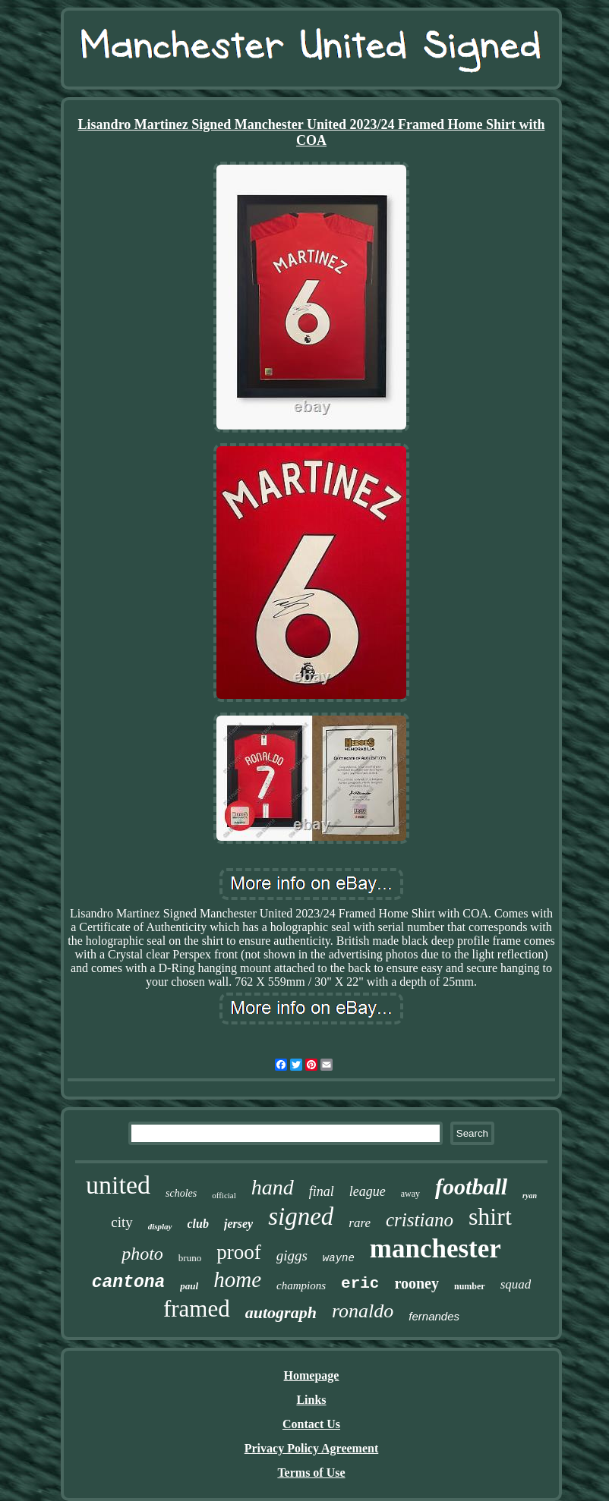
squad (516, 1284)
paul (189, 1286)
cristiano (419, 1220)
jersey (238, 1223)
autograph (281, 1312)
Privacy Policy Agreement (312, 1448)
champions (301, 1285)
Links (311, 1399)
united (118, 1185)
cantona (129, 1282)
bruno (189, 1257)
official (224, 1195)
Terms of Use (311, 1472)
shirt (490, 1216)
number (469, 1286)
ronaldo (362, 1311)
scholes (181, 1193)
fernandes (434, 1316)
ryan (529, 1195)
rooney (416, 1283)
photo (142, 1253)
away (410, 1193)
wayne (339, 1258)
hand (272, 1187)
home (237, 1279)
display (160, 1226)
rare (360, 1223)
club (198, 1223)
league (367, 1191)
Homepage (311, 1375)
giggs (292, 1255)
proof (238, 1252)
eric (360, 1283)
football (471, 1186)
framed (196, 1308)
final (321, 1191)
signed (300, 1216)
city (122, 1222)
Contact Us (311, 1424)
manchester (435, 1248)
